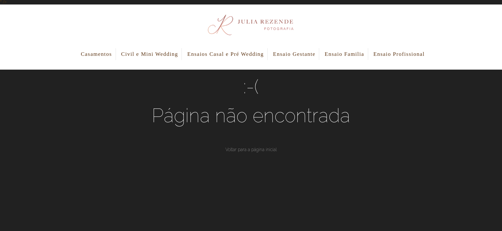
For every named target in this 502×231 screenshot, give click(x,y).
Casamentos (96, 54)
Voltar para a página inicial (251, 149)
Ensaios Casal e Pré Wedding (225, 54)
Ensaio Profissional (399, 54)
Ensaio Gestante (294, 54)
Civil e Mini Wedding (149, 54)
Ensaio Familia (344, 54)
